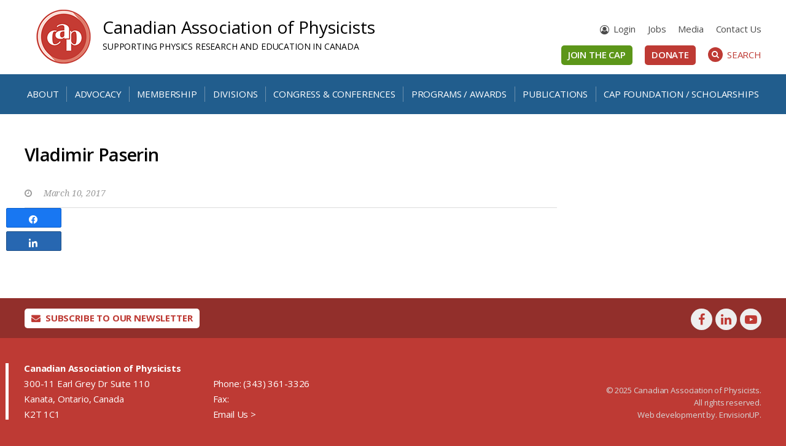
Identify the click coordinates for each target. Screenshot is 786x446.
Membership (166, 94)
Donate (670, 54)
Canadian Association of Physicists (239, 27)
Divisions (235, 94)
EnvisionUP (739, 414)
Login (624, 29)
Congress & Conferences (334, 94)
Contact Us (738, 29)
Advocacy (98, 94)
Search (734, 54)
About (42, 94)
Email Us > (234, 414)
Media (690, 29)
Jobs (657, 29)
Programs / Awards (459, 94)
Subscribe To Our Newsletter (112, 318)
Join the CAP (597, 54)
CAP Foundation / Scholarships (681, 94)
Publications (555, 94)
